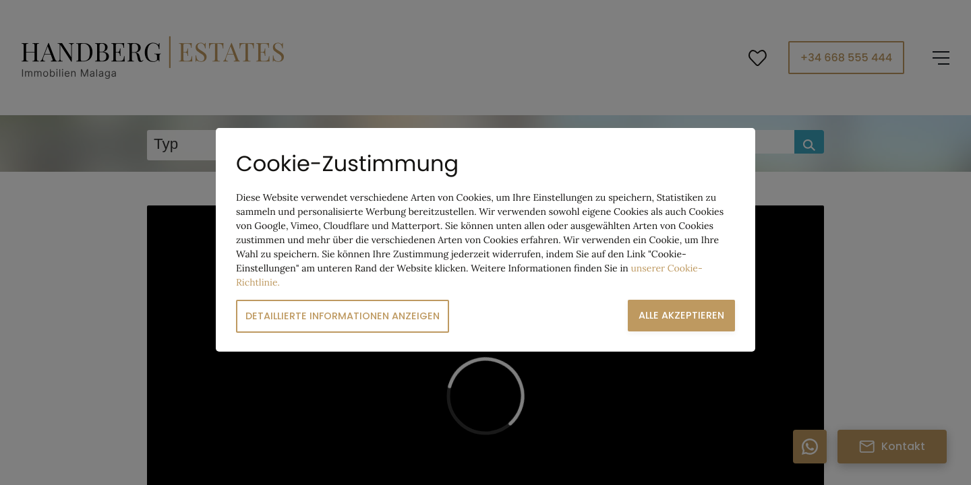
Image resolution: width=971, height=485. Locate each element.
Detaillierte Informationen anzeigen (342, 316)
